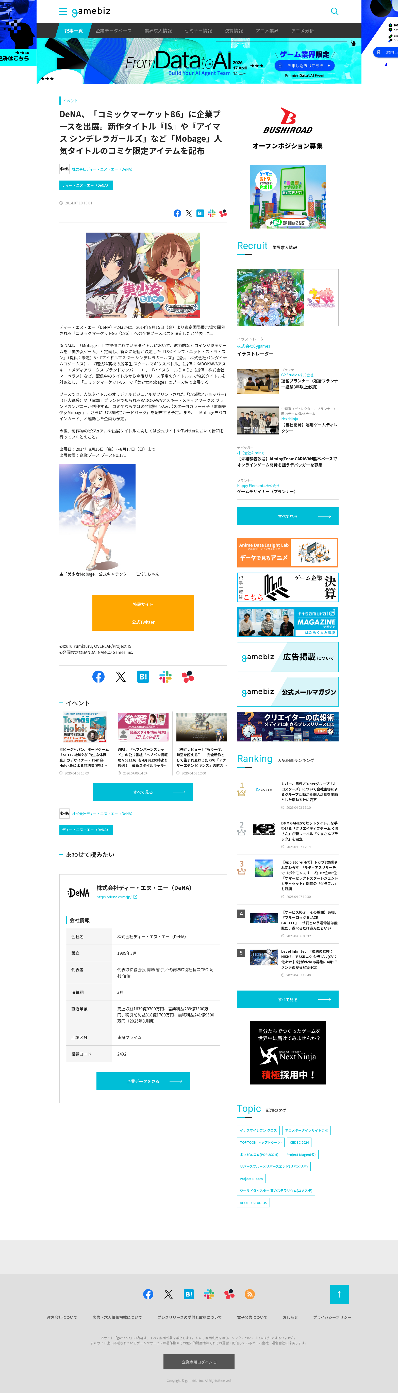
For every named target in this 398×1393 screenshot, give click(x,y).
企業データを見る (143, 1081)
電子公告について (252, 1317)
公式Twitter (143, 622)
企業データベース (113, 30)
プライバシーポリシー (332, 1317)
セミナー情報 (198, 30)
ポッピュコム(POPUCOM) (259, 1154)
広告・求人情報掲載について (117, 1317)
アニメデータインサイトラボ (306, 1130)
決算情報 (234, 30)
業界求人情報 (158, 30)
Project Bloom (251, 1178)
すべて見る (143, 792)
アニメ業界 (267, 30)
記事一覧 (73, 30)
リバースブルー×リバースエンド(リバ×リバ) (274, 1166)
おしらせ (290, 1317)
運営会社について (62, 1317)
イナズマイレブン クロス (258, 1130)
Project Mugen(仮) (301, 1154)
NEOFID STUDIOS (253, 1202)
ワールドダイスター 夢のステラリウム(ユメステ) (276, 1190)
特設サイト (143, 604)
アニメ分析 (302, 30)
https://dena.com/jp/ (116, 896)
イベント (70, 100)
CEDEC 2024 (299, 1142)
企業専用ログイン (199, 1362)
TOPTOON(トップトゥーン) (261, 1142)
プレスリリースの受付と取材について (189, 1317)
